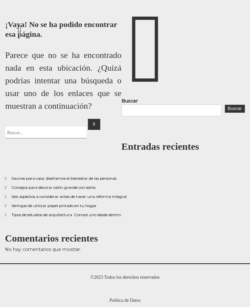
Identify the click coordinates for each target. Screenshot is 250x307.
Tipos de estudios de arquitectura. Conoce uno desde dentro (66, 214)
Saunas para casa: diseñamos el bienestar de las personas (64, 178)
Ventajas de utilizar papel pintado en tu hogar (54, 205)
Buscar (129, 101)
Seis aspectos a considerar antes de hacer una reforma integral (69, 196)
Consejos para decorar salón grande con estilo (53, 187)
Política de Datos (125, 300)
